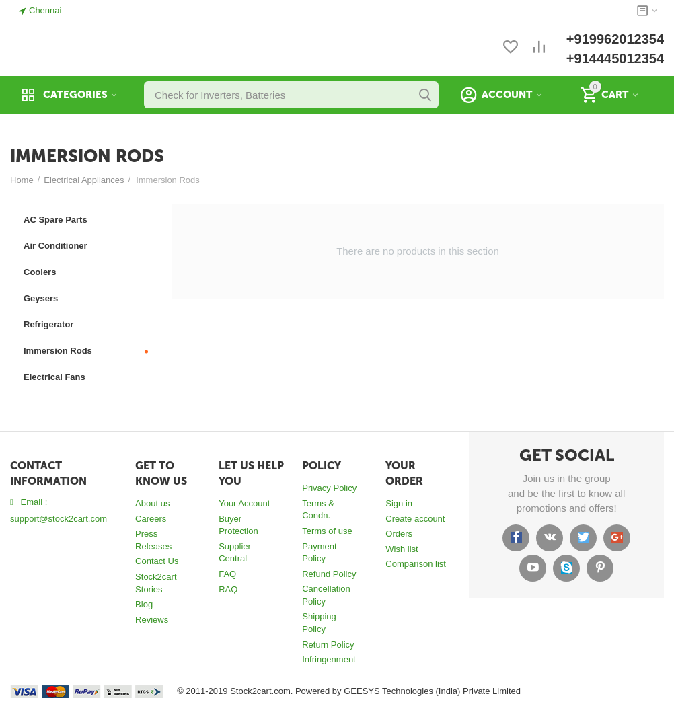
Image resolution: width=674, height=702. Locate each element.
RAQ (228, 589)
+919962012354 (615, 39)
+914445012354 (615, 58)
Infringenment (329, 659)
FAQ (227, 574)
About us (152, 503)
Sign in (398, 503)
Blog (144, 604)
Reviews (151, 620)
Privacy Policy (329, 488)
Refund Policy (329, 574)
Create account (415, 519)
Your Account (244, 503)
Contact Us (156, 561)
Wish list (401, 549)
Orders (398, 534)
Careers (150, 519)
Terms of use (327, 531)
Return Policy (328, 644)
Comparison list (415, 564)
